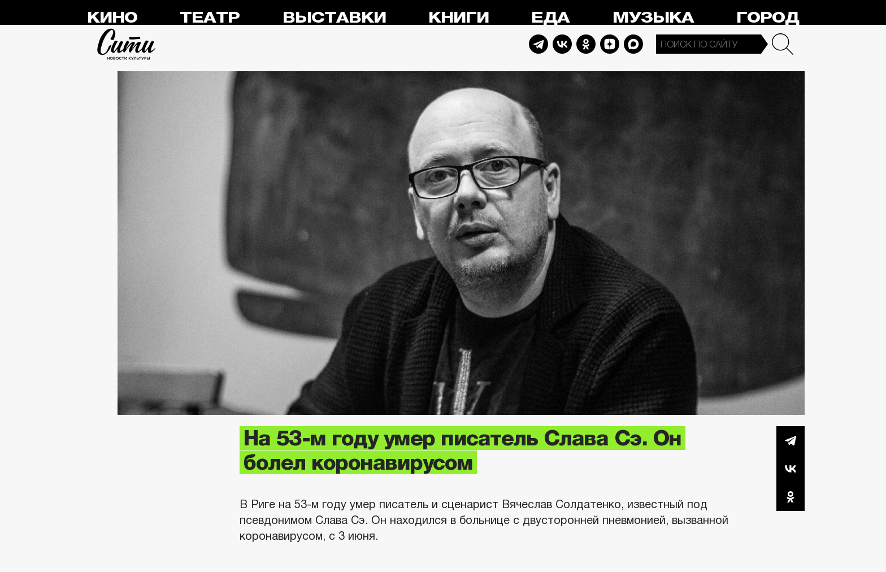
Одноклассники (790, 497)
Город (767, 18)
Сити (126, 44)
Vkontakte (562, 44)
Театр (210, 18)
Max (633, 44)
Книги (458, 18)
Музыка (653, 18)
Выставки (334, 18)
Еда (550, 18)
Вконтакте (790, 468)
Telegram (538, 44)
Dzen (609, 44)
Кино (112, 18)
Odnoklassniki (586, 44)
